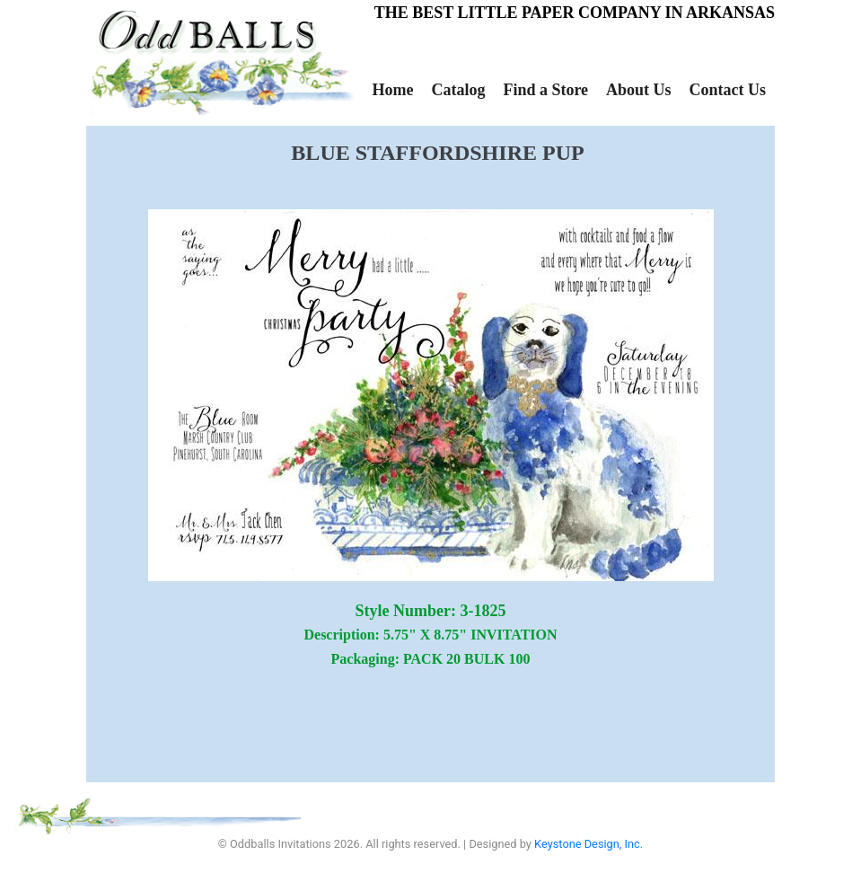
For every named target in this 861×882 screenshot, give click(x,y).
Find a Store (545, 90)
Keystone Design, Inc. (588, 844)
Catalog (458, 90)
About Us (639, 90)
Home (392, 90)
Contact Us (728, 90)
